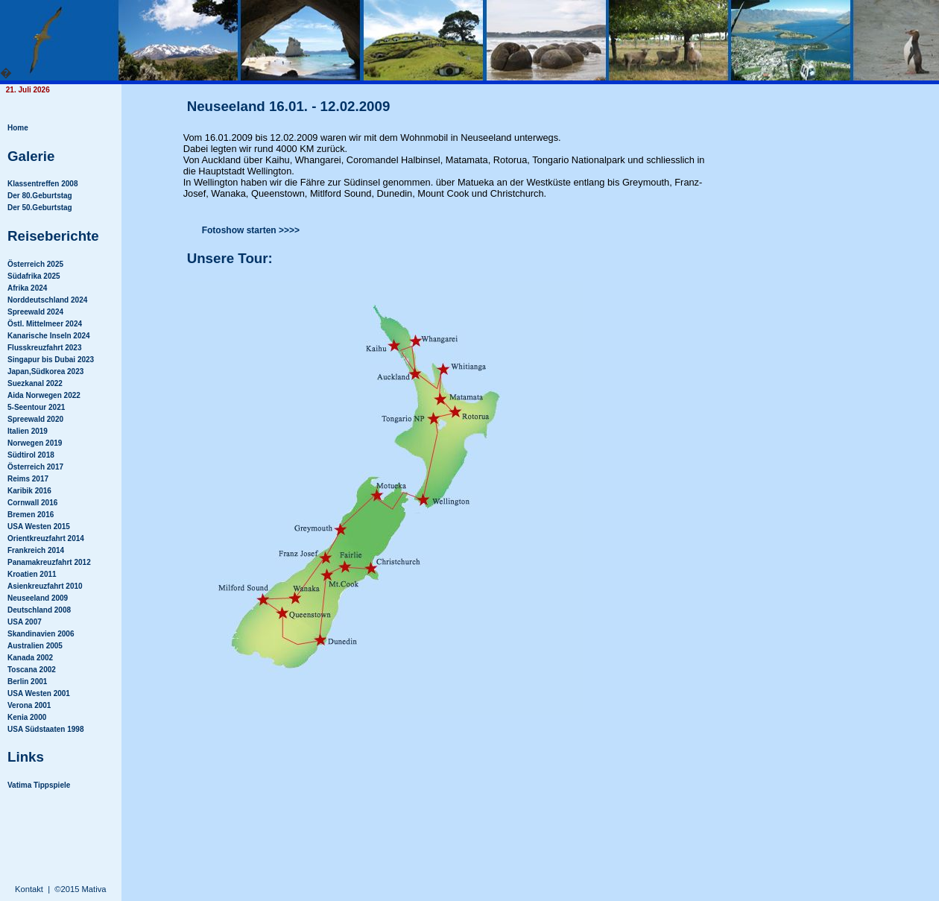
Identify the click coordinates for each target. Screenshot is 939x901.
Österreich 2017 (35, 467)
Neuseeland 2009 (37, 598)
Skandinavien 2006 (41, 634)
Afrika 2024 (27, 288)
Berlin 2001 (27, 681)
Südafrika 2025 (33, 276)
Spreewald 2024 (35, 312)
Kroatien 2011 (32, 574)
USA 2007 (24, 622)
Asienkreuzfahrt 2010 (45, 586)
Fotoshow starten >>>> (251, 230)
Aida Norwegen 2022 (43, 395)
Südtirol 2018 (30, 455)
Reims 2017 (27, 479)
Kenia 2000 (26, 717)
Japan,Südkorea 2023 (45, 371)
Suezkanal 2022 (35, 383)
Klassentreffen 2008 (42, 184)
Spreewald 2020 (35, 419)
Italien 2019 (27, 431)
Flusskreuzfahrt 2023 (44, 348)
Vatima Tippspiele (38, 785)
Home (17, 128)
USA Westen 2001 (38, 693)
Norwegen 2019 (34, 443)
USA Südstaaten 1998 (45, 729)
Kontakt (29, 889)
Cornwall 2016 (32, 503)
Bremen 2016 (30, 514)
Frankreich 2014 (35, 550)
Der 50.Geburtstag (39, 207)
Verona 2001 (29, 705)
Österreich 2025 (35, 264)
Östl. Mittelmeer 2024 (44, 324)
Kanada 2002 (30, 658)
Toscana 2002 (31, 670)
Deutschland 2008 (39, 610)
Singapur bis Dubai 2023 (50, 359)
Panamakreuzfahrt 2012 (49, 562)
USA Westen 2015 (38, 526)
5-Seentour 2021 (36, 407)
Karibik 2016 (29, 491)
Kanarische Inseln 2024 (48, 336)
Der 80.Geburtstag (39, 196)
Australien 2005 (35, 646)
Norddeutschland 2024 (47, 300)
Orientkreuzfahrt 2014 (45, 538)
